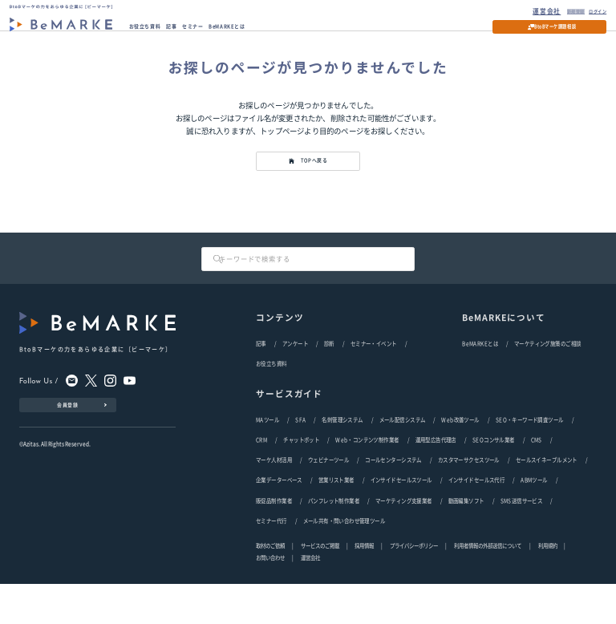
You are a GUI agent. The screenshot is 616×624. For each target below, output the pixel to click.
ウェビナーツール (328, 492)
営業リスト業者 (336, 515)
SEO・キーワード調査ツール (530, 447)
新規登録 (553, 10)
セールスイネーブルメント (547, 492)
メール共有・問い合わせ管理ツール (344, 560)
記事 (192, 31)
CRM (261, 469)
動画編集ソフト (466, 537)
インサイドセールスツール (401, 515)
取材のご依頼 (270, 586)
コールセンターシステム (393, 492)
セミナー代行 (271, 560)
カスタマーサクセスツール (469, 492)
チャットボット (301, 469)
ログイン (587, 10)
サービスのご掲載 (320, 586)
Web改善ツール (460, 447)
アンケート (295, 366)
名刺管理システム (342, 447)
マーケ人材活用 (274, 492)
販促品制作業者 (274, 537)
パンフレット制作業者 (333, 537)
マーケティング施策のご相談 (547, 366)
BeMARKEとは (270, 31)
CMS (536, 469)
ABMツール (534, 515)
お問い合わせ (270, 598)
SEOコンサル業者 (493, 469)
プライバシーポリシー (414, 586)
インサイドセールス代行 (476, 515)
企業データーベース (279, 515)
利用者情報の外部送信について (488, 586)
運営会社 (519, 10)
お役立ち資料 (155, 31)
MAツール (267, 447)
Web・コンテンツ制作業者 (367, 469)
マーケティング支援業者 (403, 537)
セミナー (222, 31)
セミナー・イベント (374, 366)
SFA (300, 447)
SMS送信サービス (521, 537)
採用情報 (364, 586)
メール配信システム (402, 447)
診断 (329, 366)
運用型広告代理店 (435, 469)
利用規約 (547, 586)
